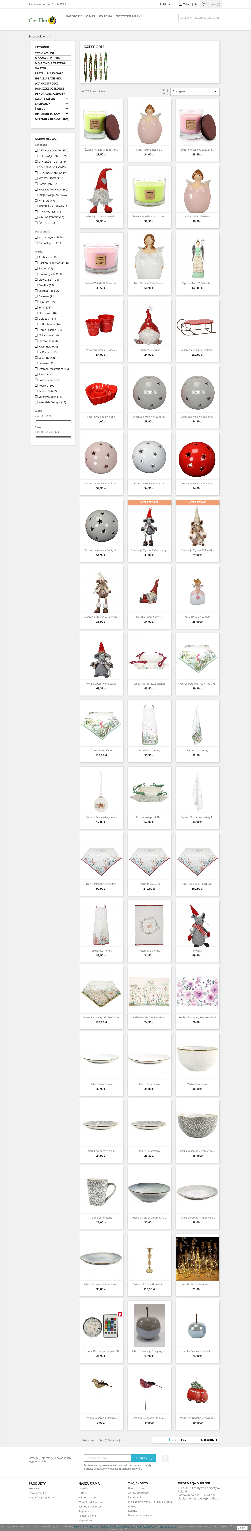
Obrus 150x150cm (101, 750)
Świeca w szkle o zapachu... (101, 149)
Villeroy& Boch (50, 396)
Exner (46, 307)
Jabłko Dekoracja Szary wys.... (149, 1351)
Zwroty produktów (138, 1492)
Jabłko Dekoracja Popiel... (197, 1351)
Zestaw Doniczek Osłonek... (101, 350)
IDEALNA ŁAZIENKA (48, 78)
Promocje (34, 1488)
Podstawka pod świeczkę (101, 416)
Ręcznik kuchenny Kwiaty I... (197, 817)
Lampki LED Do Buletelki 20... (197, 1284)
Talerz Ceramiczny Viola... (101, 1150)
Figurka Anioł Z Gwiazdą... (197, 283)
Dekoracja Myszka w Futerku (197, 550)
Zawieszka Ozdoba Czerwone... (197, 1417)
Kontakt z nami (87, 1515)
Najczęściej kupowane (42, 1497)
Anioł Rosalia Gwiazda (197, 616)
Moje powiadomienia (140, 1515)
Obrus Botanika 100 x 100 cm (197, 683)
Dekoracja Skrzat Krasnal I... (101, 216)
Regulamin (84, 1511)
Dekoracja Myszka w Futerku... (101, 616)
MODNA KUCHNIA (47, 58)
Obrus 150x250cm (149, 883)
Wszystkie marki (129, 16)
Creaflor (46, 285)
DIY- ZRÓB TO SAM (47, 114)
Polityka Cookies (87, 1497)
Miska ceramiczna (197, 1084)
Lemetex (47, 363)
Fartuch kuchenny (149, 750)
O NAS (90, 16)
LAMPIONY (42, 104)
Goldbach (47, 318)
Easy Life (47, 302)
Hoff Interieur (50, 324)
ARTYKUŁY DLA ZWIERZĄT (52, 119)
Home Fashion (50, 329)
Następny (210, 1440)
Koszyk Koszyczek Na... (149, 817)
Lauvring (47, 357)
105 (183, 1440)
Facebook (165, 1458)
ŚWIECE (40, 109)
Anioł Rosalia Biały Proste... (149, 283)
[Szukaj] (200, 17)
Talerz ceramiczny (101, 1084)
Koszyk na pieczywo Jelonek (149, 683)
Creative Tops (49, 290)
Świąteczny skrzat (149, 350)
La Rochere (48, 352)
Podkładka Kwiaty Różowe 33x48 (197, 1017)
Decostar (47, 296)
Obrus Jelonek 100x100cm (101, 883)
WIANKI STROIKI (46, 83)
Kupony (132, 1510)
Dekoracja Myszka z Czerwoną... (149, 550)
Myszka (197, 950)
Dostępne (195, 91)
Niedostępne (50, 243)
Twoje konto (138, 1483)
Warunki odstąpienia (90, 1502)
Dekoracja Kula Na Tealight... (149, 416)
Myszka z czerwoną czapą (101, 683)
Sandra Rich (48, 391)
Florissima (48, 313)
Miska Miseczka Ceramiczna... (197, 1150)
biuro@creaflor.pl (209, 1498)
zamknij (242, 1527)
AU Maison (48, 257)
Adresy (132, 1506)
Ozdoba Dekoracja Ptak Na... (101, 1417)
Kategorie (74, 16)
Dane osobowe (136, 1488)
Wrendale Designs (52, 402)
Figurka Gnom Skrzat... (149, 616)
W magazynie (51, 237)
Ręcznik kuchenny (197, 750)
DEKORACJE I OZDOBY (50, 94)
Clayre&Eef (49, 279)
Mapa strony (85, 1520)
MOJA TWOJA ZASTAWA (50, 63)
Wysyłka (105, 16)
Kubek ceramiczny (101, 1217)
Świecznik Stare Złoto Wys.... (149, 1284)
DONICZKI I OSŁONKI (49, 88)
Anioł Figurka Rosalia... (149, 149)
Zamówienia (135, 1497)
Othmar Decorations (54, 369)
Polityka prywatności (90, 1506)
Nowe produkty (38, 1493)
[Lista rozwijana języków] (165, 5)
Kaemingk (48, 346)
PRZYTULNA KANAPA (49, 73)
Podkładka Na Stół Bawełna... (149, 1017)
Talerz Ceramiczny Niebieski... (197, 1217)
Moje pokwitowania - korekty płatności (150, 1501)
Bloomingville (51, 274)
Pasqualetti (49, 380)
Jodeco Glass (49, 341)
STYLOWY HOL (45, 53)
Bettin (46, 268)
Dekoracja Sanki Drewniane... (197, 350)
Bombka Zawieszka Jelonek (101, 817)
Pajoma (46, 374)
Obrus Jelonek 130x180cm (197, 883)
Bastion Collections (54, 263)
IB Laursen (49, 335)
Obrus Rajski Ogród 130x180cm (101, 1017)
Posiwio (47, 385)
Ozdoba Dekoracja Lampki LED (101, 1351)
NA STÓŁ (41, 68)
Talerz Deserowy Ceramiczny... (101, 1284)
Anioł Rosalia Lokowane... (197, 216)
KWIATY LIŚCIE (45, 99)
